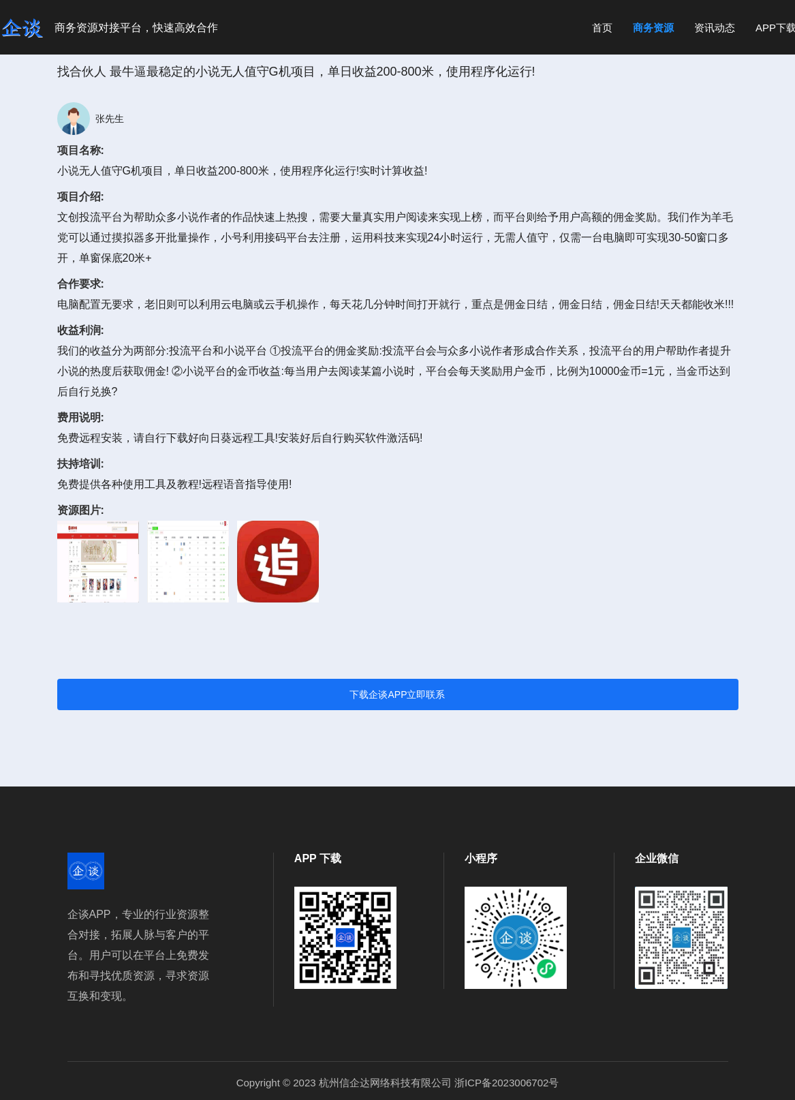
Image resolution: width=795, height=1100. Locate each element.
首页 (602, 27)
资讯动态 (714, 27)
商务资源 (653, 27)
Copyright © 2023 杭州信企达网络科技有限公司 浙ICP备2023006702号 (397, 1082)
